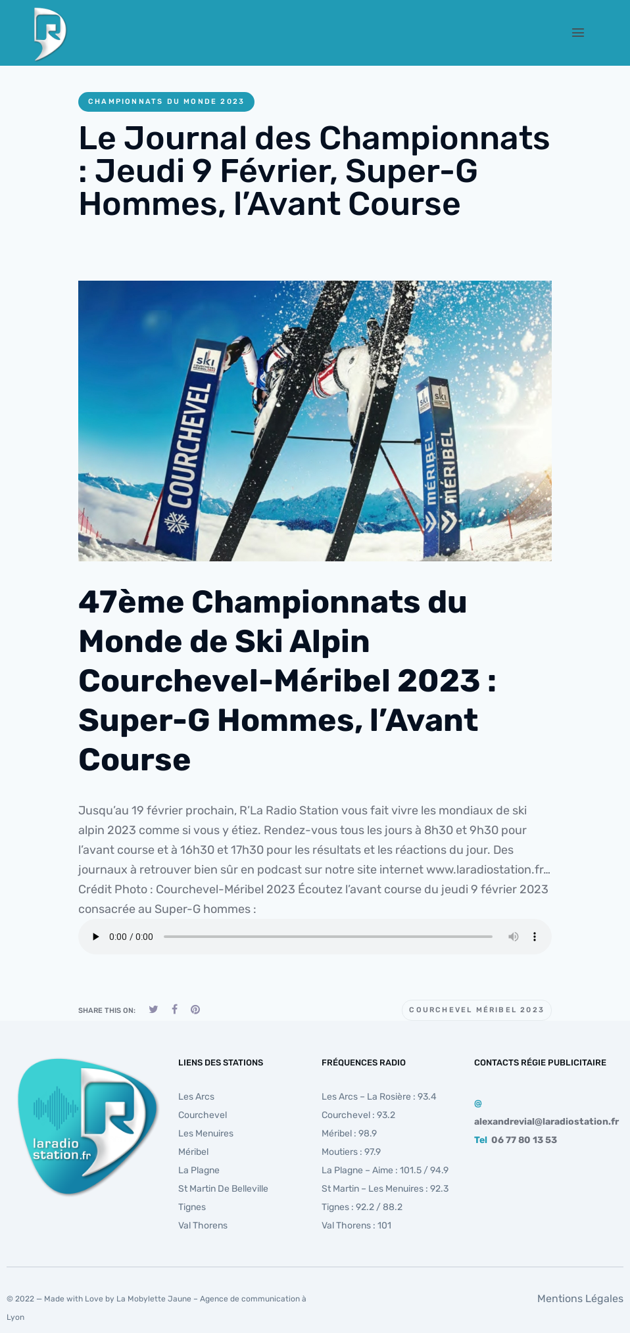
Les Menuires (205, 1133)
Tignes (192, 1207)
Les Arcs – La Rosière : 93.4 (379, 1096)
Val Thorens (203, 1225)
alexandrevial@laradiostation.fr (546, 1121)
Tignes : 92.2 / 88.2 (362, 1207)
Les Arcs (196, 1096)
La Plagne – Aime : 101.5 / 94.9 (385, 1170)
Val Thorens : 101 (356, 1225)
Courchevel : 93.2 (358, 1115)
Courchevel (202, 1115)
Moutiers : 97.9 (351, 1152)
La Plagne (199, 1170)
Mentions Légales (580, 1298)
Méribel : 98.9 (349, 1133)
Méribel (193, 1152)
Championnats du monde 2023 (166, 101)
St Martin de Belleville (223, 1188)
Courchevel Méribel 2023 (477, 1010)
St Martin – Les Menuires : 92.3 (385, 1188)
